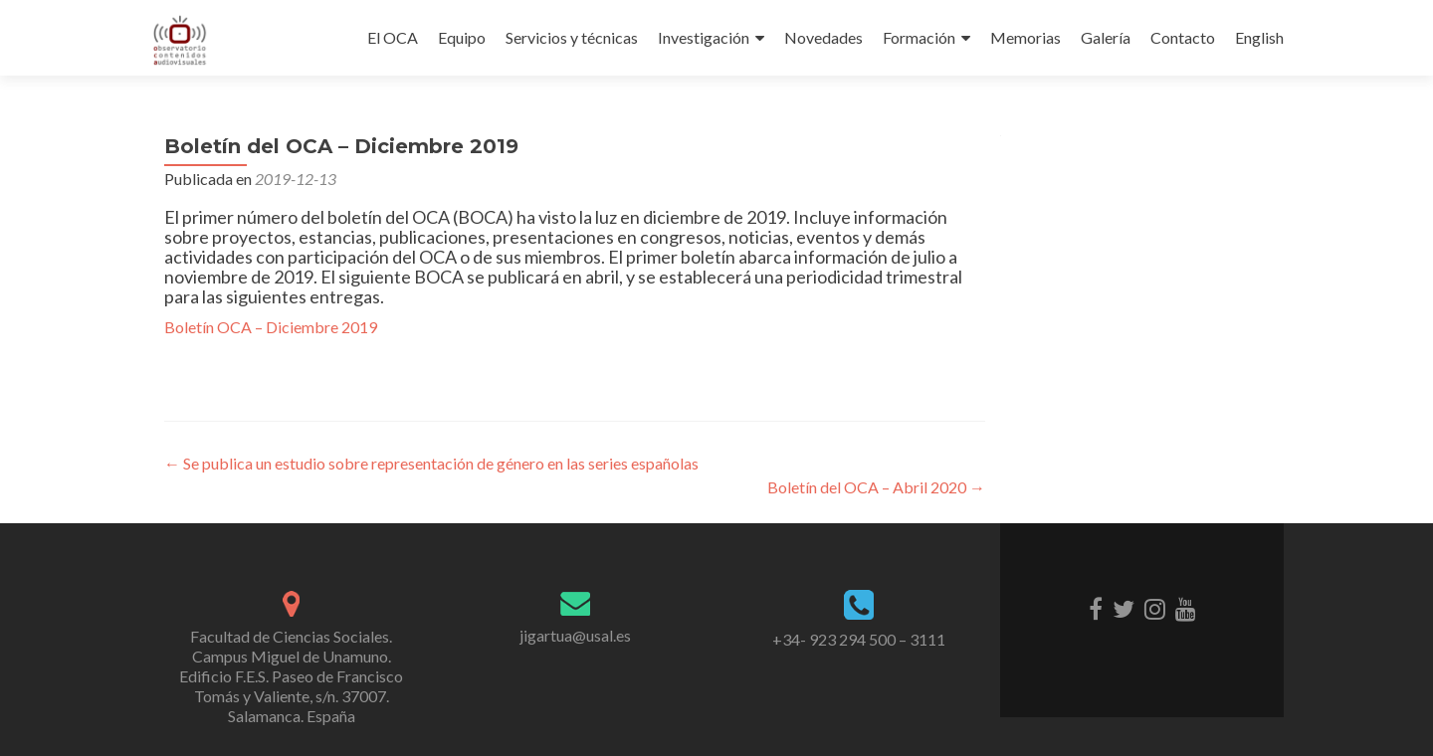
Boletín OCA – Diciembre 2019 (270, 326)
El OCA (392, 37)
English (1259, 37)
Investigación (703, 37)
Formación (919, 37)
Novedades (823, 37)
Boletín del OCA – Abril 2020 (876, 486)
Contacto (1182, 37)
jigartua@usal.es (575, 635)
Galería (1105, 37)
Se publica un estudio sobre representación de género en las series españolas (431, 463)
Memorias (1025, 37)
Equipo (462, 37)
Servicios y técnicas (572, 37)
